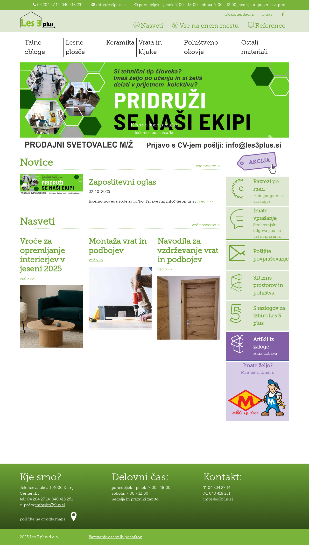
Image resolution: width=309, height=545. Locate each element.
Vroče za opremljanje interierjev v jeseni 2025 (42, 255)
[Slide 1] (145, 142)
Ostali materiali (254, 47)
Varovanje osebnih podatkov (115, 537)
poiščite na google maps (42, 519)
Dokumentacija (239, 14)
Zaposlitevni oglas (122, 182)
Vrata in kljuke (150, 47)
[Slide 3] (163, 142)
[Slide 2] (154, 142)
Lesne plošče (75, 47)
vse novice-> (208, 166)
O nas (266, 14)
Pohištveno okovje (201, 47)
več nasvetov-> (206, 225)
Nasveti (147, 25)
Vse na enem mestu (205, 25)
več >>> (206, 201)
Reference (265, 25)
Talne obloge (35, 47)
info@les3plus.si (111, 5)
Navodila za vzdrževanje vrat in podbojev (187, 250)
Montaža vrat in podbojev (118, 246)
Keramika (120, 42)
